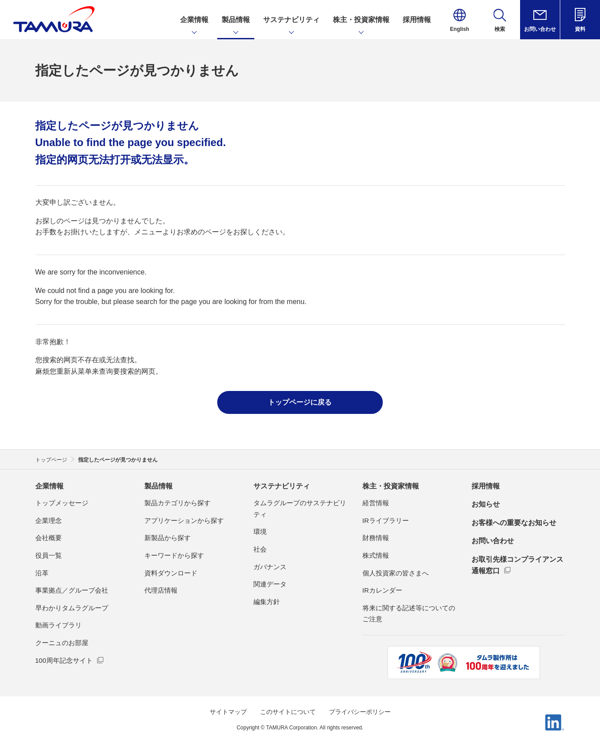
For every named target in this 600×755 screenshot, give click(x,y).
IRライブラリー (385, 520)
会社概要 (48, 537)
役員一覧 (48, 555)
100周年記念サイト (64, 660)
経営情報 (375, 503)
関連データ (270, 584)
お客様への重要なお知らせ (514, 522)
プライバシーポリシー (360, 711)
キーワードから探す (174, 555)
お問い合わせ (493, 541)
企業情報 (49, 486)
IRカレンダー (382, 590)
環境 (260, 531)
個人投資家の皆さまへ (395, 573)
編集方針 (266, 601)
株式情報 (375, 555)
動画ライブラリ (58, 625)
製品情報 (158, 486)
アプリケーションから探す (184, 520)
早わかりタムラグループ (71, 608)
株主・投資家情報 (390, 486)
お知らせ (486, 504)
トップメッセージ (61, 503)
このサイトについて (288, 711)
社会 (260, 549)
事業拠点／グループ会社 (71, 590)
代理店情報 (160, 590)
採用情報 (486, 486)
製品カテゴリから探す (177, 503)
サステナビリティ (281, 486)
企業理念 (48, 520)
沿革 (42, 573)
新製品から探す (167, 537)
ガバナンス (270, 567)
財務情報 (375, 537)
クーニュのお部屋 (61, 642)
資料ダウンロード (170, 573)
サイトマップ (228, 711)
